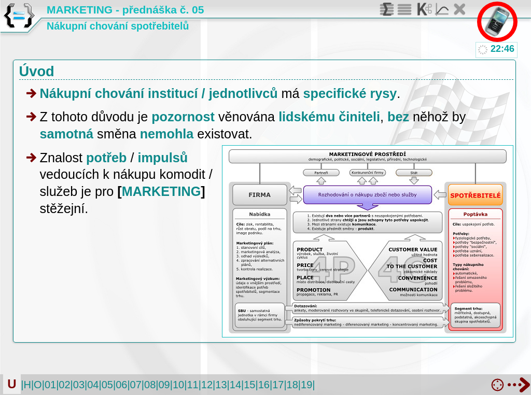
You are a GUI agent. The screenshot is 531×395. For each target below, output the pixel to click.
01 (50, 384)
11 (192, 384)
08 (150, 384)
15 (249, 384)
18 (292, 384)
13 (221, 384)
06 (121, 384)
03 (79, 384)
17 (278, 384)
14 (235, 384)
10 (178, 384)
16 (264, 384)
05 (107, 384)
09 (164, 384)
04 (93, 384)
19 (306, 384)
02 (64, 384)
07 (136, 384)
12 (207, 384)
